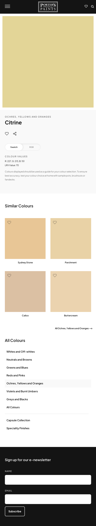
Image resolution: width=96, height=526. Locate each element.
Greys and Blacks (17, 399)
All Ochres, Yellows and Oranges (72, 328)
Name (8, 471)
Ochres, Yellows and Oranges (28, 116)
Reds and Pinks (15, 375)
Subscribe (14, 511)
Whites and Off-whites (20, 351)
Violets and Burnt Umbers (22, 391)
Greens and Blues (17, 367)
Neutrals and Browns (19, 359)
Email (8, 490)
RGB (31, 147)
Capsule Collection (18, 420)
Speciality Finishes (17, 428)
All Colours (13, 407)
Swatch (14, 147)
